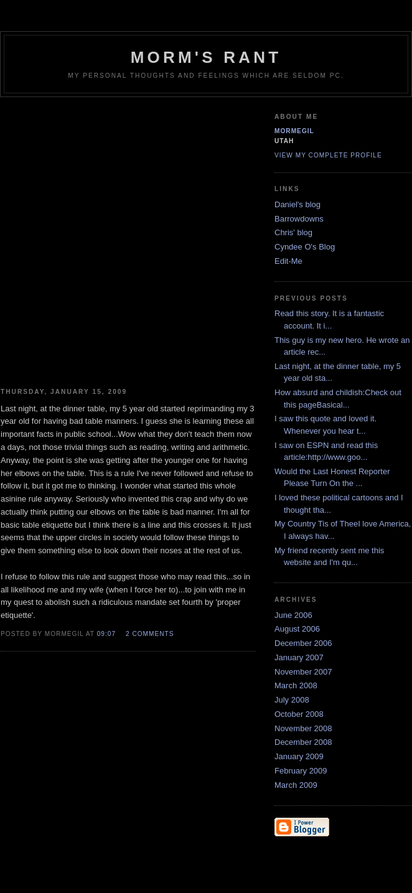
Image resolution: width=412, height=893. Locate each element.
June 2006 (293, 615)
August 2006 (297, 629)
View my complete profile (328, 155)
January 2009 (299, 756)
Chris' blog (293, 232)
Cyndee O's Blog (304, 246)
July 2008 (291, 699)
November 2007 (303, 671)
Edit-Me (288, 261)
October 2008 (299, 714)
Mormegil (294, 131)
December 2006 (303, 643)
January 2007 (299, 657)
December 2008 (303, 742)
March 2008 (295, 685)
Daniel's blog (297, 204)
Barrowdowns (299, 218)
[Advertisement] (135, 237)
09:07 (106, 633)
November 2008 (303, 728)
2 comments (150, 633)
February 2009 (300, 770)
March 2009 (295, 785)
